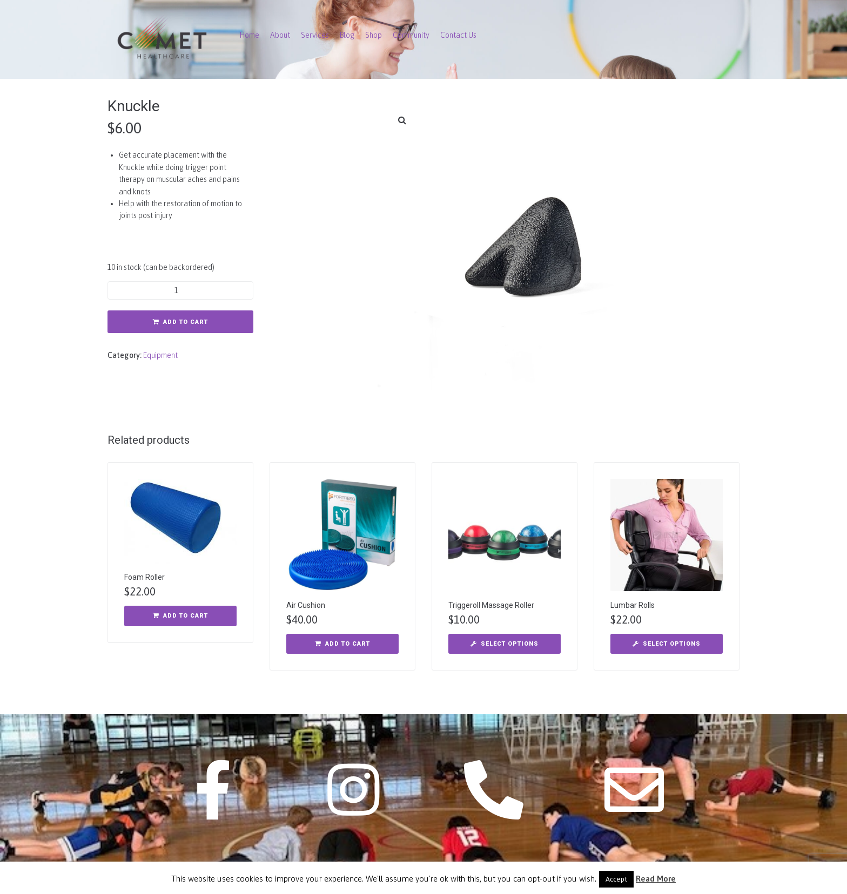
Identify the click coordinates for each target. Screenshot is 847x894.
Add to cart (185, 322)
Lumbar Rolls (632, 605)
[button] (401, 119)
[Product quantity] (180, 290)
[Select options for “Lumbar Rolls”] (666, 644)
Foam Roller (144, 577)
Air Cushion (305, 605)
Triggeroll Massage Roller (491, 605)
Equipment (160, 355)
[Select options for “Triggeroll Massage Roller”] (504, 644)
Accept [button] (616, 879)
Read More (656, 878)
